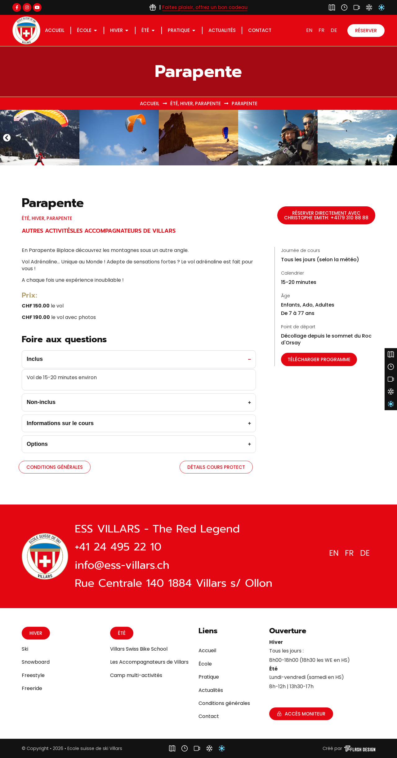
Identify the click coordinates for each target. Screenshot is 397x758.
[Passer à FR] (321, 30)
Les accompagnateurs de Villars (124, 231)
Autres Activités (47, 231)
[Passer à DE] (334, 30)
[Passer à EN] (309, 30)
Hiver (186, 103)
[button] (7, 137)
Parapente (208, 103)
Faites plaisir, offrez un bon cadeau (205, 7)
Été (174, 103)
